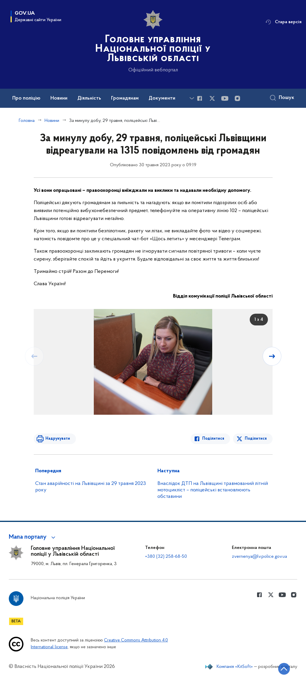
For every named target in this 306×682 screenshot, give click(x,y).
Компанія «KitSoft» (235, 666)
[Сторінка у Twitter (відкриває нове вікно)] (212, 98)
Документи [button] (162, 98)
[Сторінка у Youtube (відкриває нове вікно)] (224, 98)
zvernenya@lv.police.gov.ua (259, 556)
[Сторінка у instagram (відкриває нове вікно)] (237, 98)
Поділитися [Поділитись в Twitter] (256, 438)
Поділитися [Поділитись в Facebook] (213, 438)
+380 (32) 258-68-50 (166, 556)
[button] (33, 537)
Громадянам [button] (125, 98)
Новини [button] (58, 98)
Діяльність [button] (89, 98)
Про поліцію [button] (26, 98)
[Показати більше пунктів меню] (191, 98)
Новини (52, 120)
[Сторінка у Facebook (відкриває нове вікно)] (199, 98)
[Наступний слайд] (272, 356)
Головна (27, 120)
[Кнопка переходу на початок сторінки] (284, 669)
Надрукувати (57, 438)
